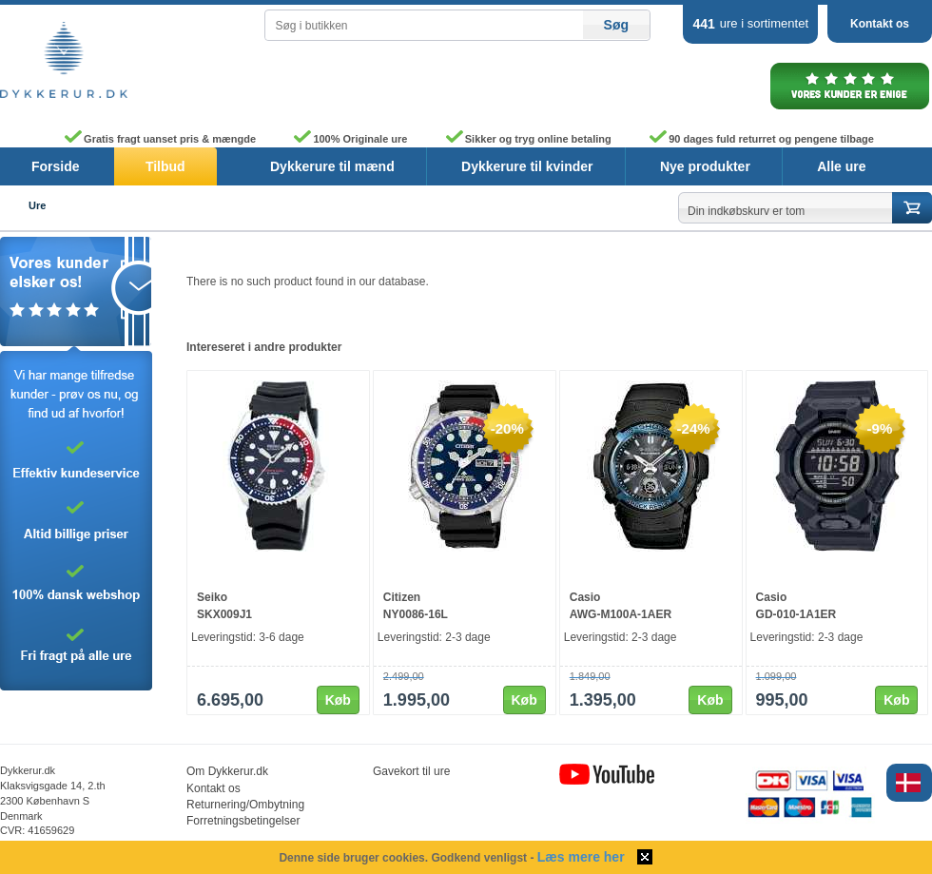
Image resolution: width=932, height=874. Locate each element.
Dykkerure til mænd (332, 166)
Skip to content (0, 5)
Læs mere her (581, 856)
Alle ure (841, 166)
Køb (338, 700)
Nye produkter (705, 166)
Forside (55, 166)
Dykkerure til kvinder (527, 166)
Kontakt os (879, 23)
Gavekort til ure (411, 771)
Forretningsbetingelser (243, 820)
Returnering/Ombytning (245, 804)
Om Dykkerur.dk (227, 771)
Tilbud (165, 166)
